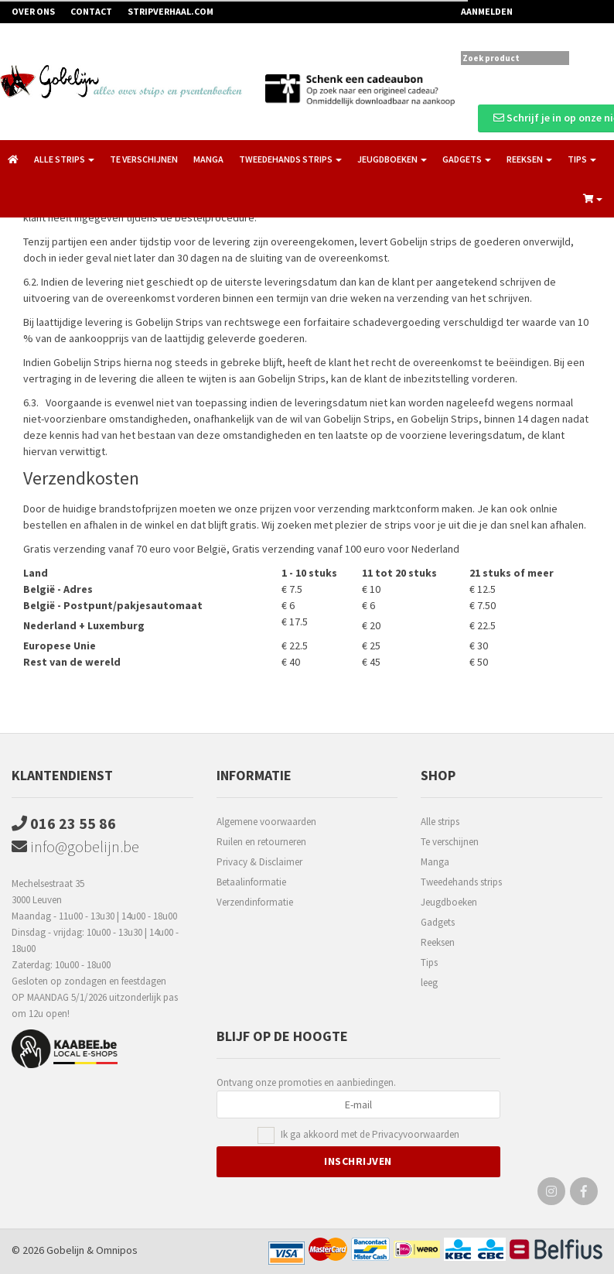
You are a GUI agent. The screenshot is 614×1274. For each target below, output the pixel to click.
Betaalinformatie (251, 882)
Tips (429, 962)
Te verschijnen (144, 159)
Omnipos (117, 1250)
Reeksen (438, 942)
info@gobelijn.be (75, 846)
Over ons (33, 11)
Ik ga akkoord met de (370, 1135)
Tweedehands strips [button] (290, 159)
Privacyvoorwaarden (415, 1134)
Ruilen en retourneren (261, 841)
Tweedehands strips (461, 882)
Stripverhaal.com (170, 11)
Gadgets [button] (466, 159)
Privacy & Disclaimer (259, 861)
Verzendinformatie (255, 902)
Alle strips (440, 821)
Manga (208, 159)
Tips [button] (582, 159)
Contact (91, 11)
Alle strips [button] (64, 159)
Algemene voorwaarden (266, 821)
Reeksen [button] (529, 159)
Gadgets (438, 922)
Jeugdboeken (449, 902)
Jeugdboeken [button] (392, 159)
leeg (429, 982)
